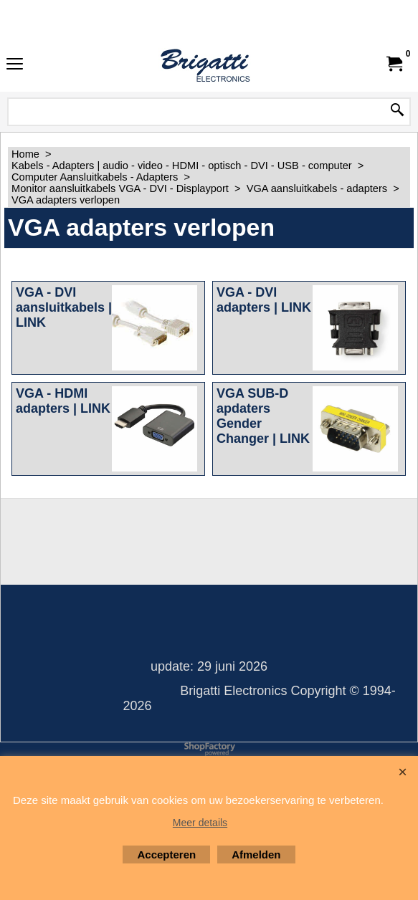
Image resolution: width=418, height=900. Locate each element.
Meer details (200, 822)
